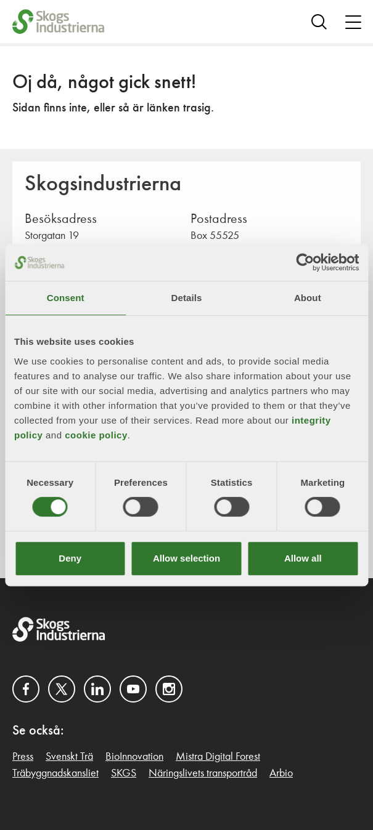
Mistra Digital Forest (218, 756)
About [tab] (307, 297)
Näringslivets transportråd (203, 773)
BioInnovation (134, 756)
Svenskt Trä (69, 756)
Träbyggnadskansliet (55, 773)
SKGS (123, 773)
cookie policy (96, 435)
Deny (70, 558)
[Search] (319, 21)
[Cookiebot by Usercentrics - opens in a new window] (305, 262)
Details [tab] (186, 297)
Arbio (281, 773)
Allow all (303, 558)
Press (22, 756)
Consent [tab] (65, 297)
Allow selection (186, 558)
